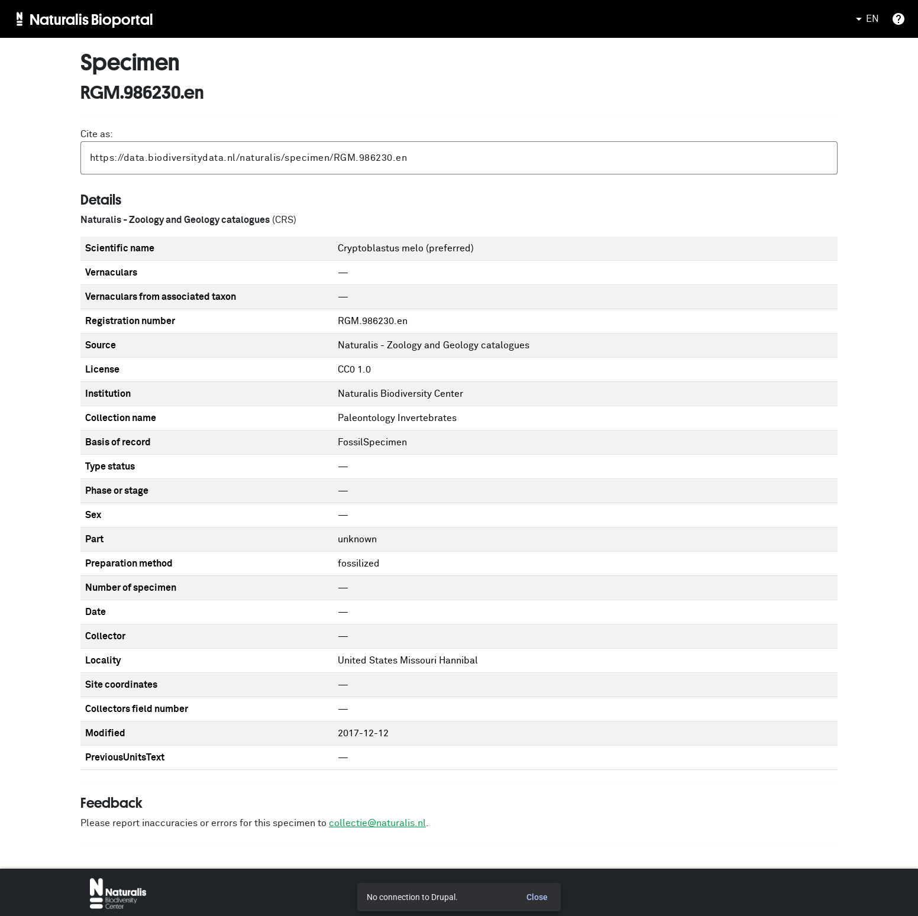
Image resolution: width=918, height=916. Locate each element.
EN (865, 19)
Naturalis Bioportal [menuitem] (91, 19)
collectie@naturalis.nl (377, 823)
